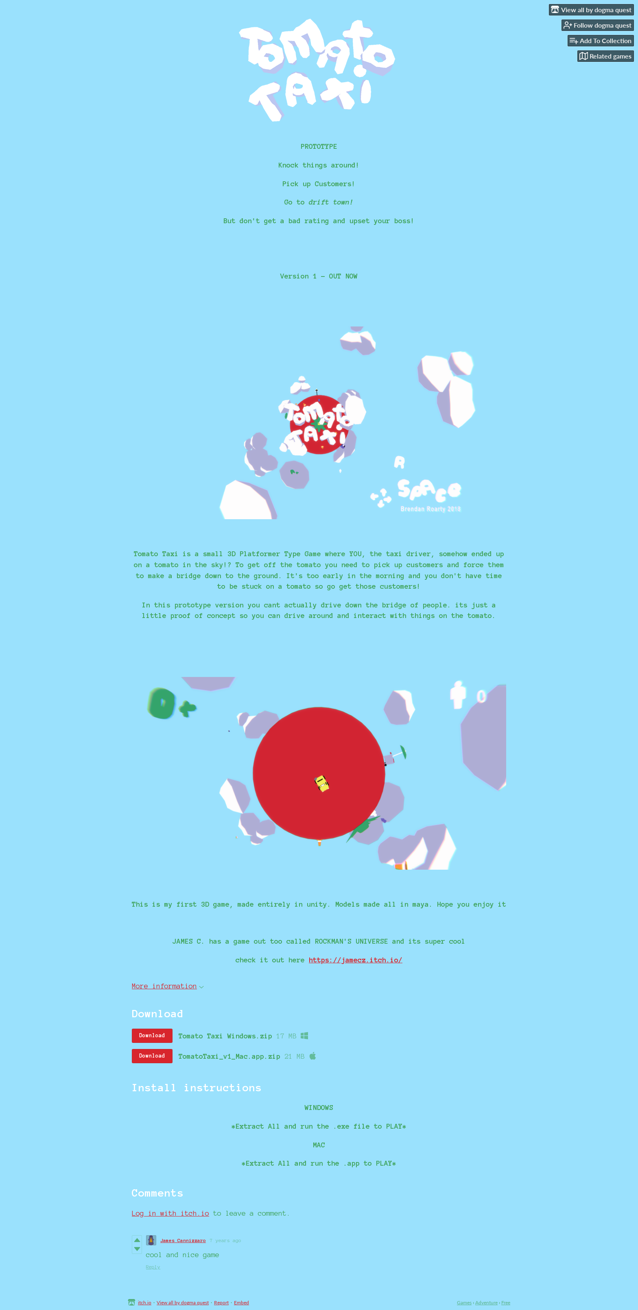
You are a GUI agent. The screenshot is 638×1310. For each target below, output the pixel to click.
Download (152, 1035)
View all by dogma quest (183, 1302)
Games (464, 1302)
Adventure (486, 1302)
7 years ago (225, 1240)
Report (221, 1302)
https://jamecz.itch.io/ (355, 960)
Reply (153, 1266)
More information (168, 986)
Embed (241, 1302)
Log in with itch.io (170, 1213)
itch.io (144, 1302)
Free (505, 1302)
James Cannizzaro (183, 1240)
